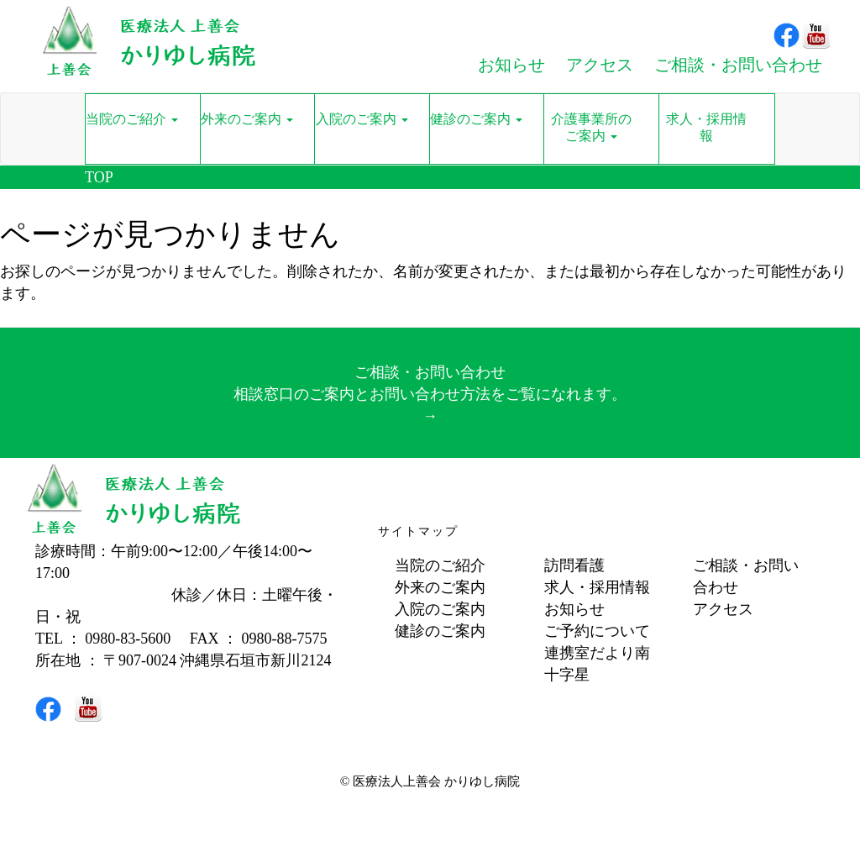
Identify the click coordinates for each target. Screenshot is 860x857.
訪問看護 (574, 565)
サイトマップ (418, 531)
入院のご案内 (440, 609)
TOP (99, 177)
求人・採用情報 (597, 587)
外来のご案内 (440, 587)
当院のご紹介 (440, 565)
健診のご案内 (440, 631)
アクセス (723, 609)
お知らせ (574, 609)
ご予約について (597, 631)
